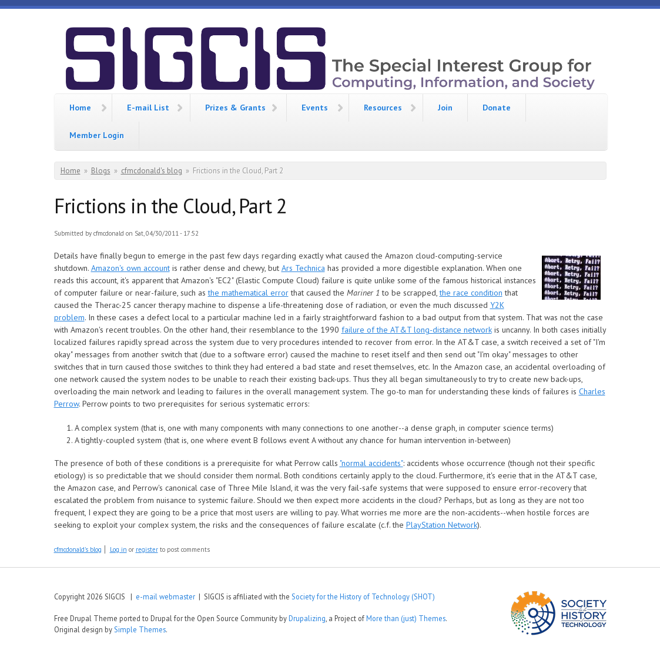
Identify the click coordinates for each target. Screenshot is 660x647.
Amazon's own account (130, 268)
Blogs (100, 171)
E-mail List (148, 107)
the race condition (471, 292)
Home (80, 107)
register (147, 549)
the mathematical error (248, 292)
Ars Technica (303, 268)
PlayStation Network (441, 524)
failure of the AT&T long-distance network (416, 329)
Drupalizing (307, 618)
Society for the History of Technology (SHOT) (363, 596)
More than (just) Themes (405, 618)
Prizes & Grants (235, 107)
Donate (497, 107)
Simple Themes (140, 629)
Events (314, 107)
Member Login (96, 135)
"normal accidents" (371, 463)
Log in (118, 549)
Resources (383, 107)
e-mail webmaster (165, 596)
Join (445, 107)
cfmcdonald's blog (151, 171)
